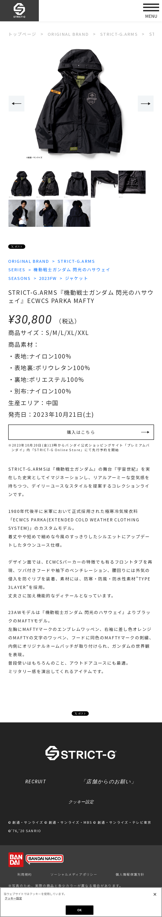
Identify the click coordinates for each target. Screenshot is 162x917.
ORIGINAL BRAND (29, 261)
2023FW (49, 278)
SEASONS (19, 278)
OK (79, 911)
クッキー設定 (81, 802)
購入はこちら (81, 432)
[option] (81, 104)
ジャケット (79, 278)
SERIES (17, 269)
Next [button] (146, 103)
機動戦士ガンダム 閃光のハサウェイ (72, 269)
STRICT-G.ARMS (77, 261)
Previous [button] (16, 103)
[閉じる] (155, 895)
